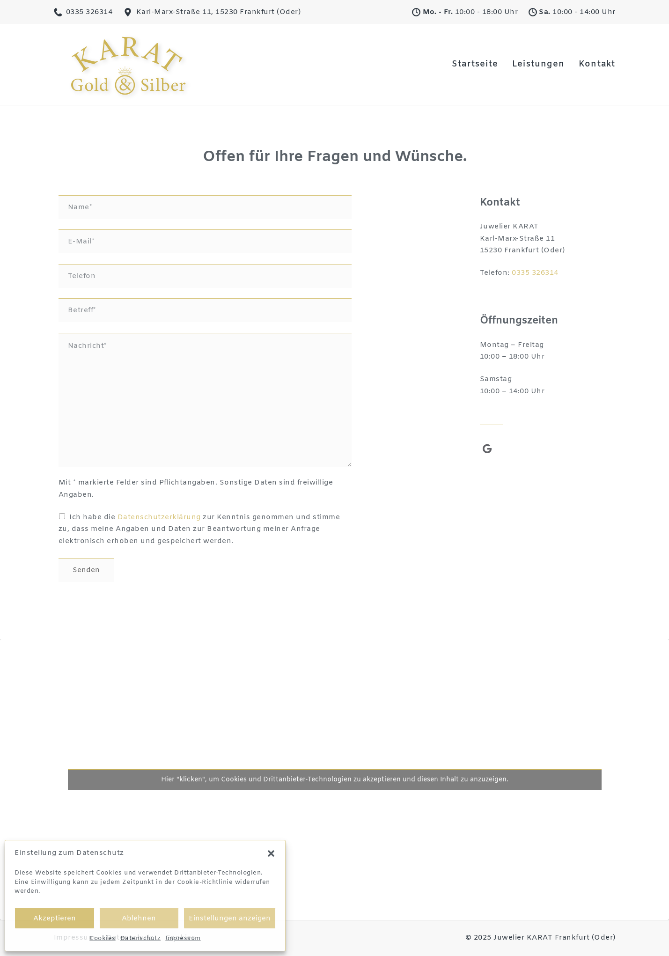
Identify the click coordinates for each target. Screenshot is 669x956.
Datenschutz (140, 938)
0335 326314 (535, 273)
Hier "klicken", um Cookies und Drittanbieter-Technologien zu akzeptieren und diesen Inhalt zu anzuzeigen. (334, 779)
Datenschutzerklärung (159, 517)
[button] (271, 853)
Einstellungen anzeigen (230, 918)
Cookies (102, 938)
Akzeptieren (54, 918)
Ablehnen (139, 918)
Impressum (183, 938)
